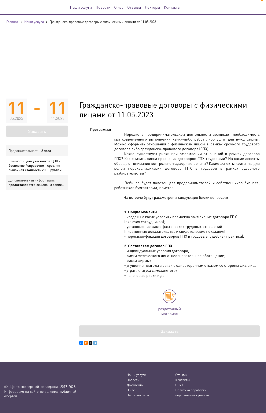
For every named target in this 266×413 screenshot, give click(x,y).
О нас (118, 7)
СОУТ (179, 385)
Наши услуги (81, 7)
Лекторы (152, 7)
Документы (135, 385)
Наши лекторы (138, 395)
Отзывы (134, 7)
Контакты (172, 7)
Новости (103, 7)
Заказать (37, 131)
